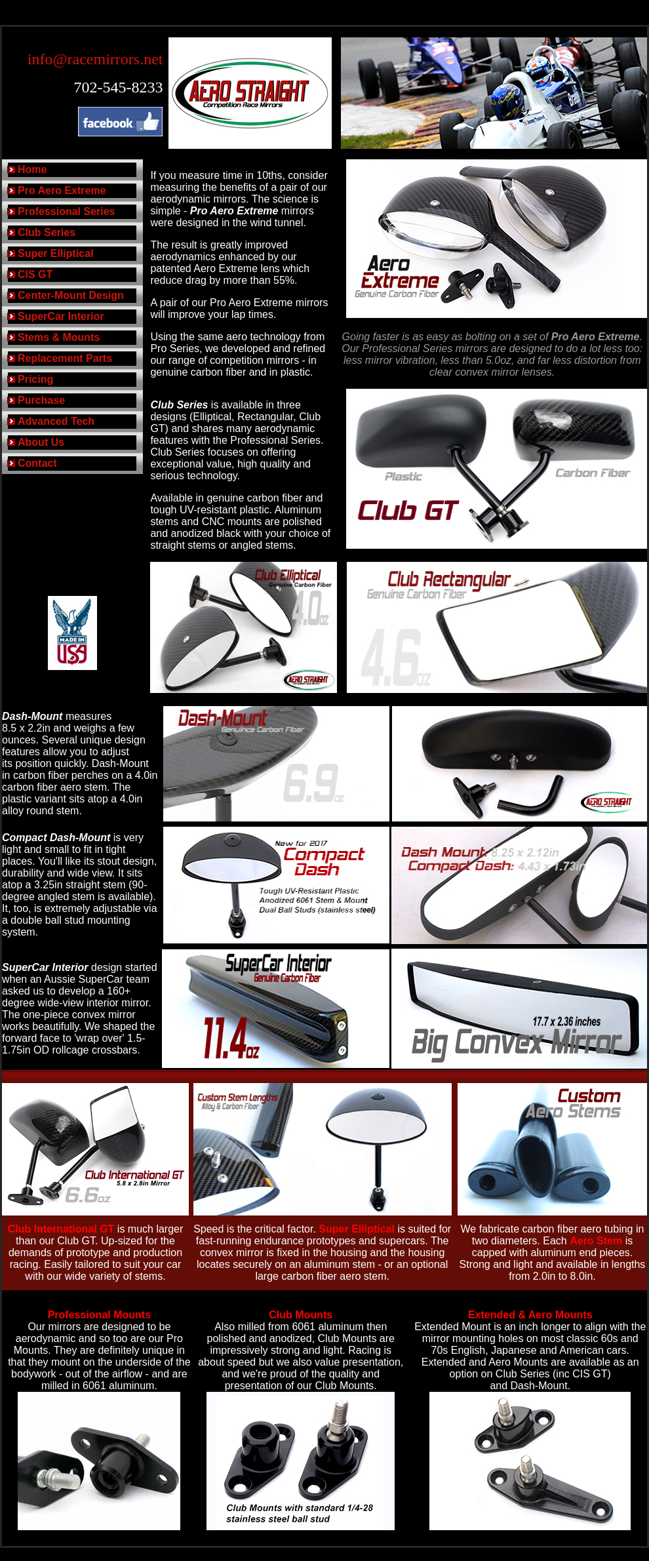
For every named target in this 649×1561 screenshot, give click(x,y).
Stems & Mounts (59, 337)
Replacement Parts (65, 358)
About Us (41, 442)
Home (32, 169)
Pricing (35, 379)
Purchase (41, 400)
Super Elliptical (56, 253)
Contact (37, 463)
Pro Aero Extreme (62, 190)
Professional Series (66, 211)
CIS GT (35, 274)
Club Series (46, 232)
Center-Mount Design (71, 295)
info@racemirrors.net (95, 59)
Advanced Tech (56, 421)
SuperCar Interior (61, 316)
